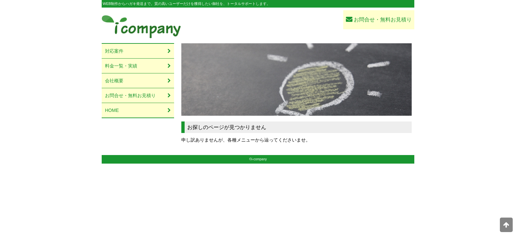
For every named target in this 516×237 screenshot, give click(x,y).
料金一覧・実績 (121, 65)
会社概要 (114, 80)
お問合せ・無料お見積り (379, 19)
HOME (112, 110)
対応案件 (114, 51)
